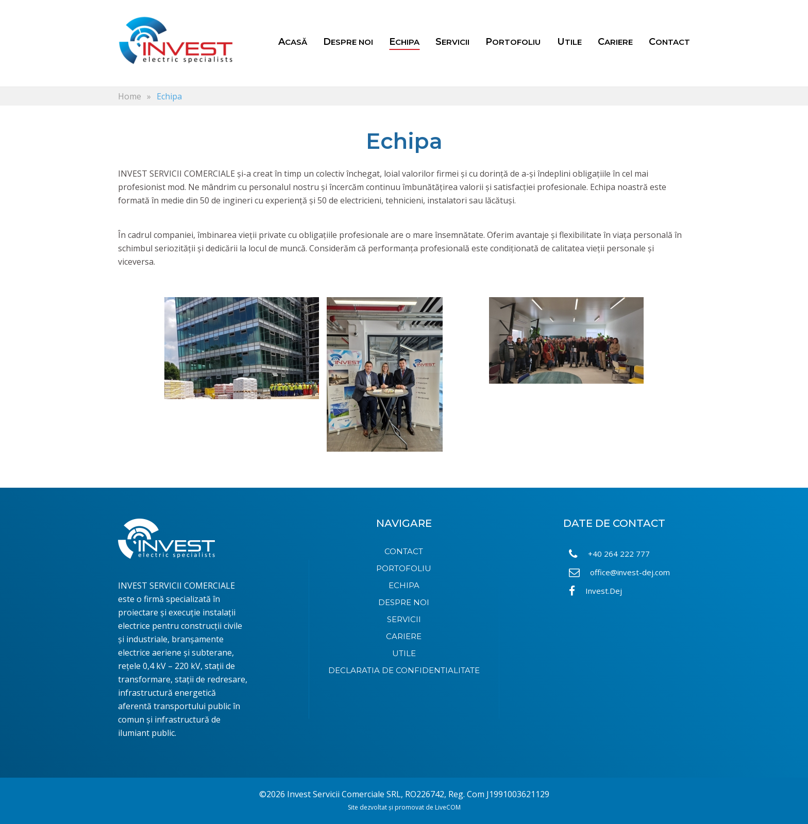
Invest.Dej (595, 591)
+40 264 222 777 (609, 553)
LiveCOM (448, 807)
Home (129, 96)
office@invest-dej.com (619, 572)
